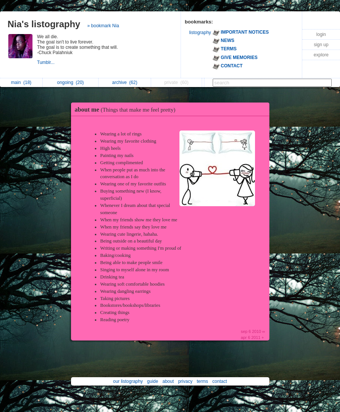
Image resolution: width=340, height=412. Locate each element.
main (21, 82)
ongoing (70, 82)
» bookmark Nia (103, 25)
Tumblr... (46, 62)
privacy (185, 381)
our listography (128, 381)
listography (200, 32)
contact (219, 381)
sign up (321, 44)
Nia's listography (44, 24)
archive (125, 82)
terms (202, 381)
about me (127, 109)
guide (152, 381)
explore (321, 55)
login (321, 34)
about (168, 381)
